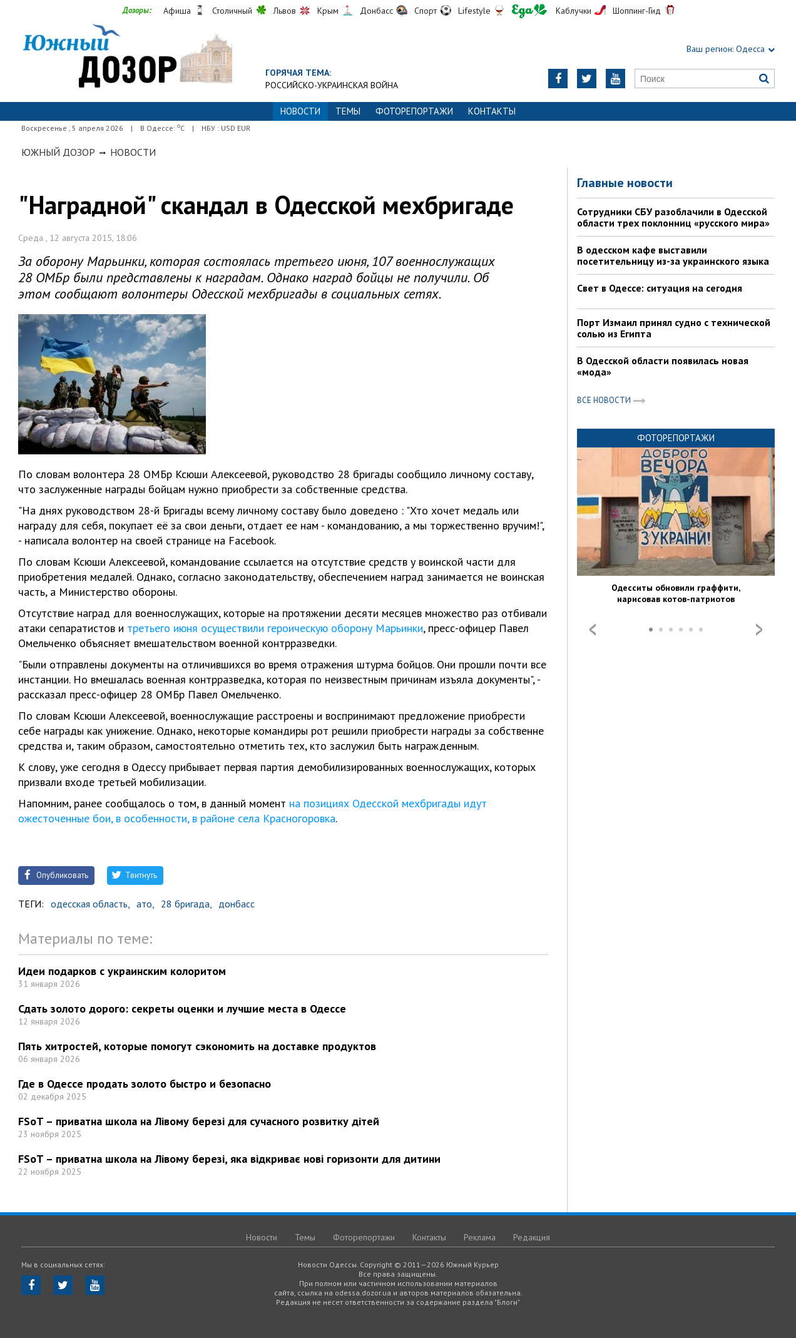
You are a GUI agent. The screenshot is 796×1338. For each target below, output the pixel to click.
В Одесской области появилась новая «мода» (662, 366)
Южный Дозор (58, 152)
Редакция (531, 1237)
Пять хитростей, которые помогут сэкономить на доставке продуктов (197, 1046)
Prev (592, 629)
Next (759, 629)
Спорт (425, 10)
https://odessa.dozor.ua (126, 57)
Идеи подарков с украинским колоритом (122, 971)
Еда (529, 11)
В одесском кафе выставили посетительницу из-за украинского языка (673, 255)
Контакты (492, 111)
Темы (347, 111)
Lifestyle (474, 10)
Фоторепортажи (414, 111)
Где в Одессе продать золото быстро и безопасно (144, 1083)
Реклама (480, 1237)
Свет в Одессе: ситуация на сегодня (659, 288)
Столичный (232, 10)
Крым (328, 10)
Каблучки (573, 10)
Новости (133, 152)
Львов (284, 10)
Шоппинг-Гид (637, 10)
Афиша (177, 10)
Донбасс (376, 10)
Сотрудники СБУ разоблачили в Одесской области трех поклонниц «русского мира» (673, 217)
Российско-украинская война (331, 85)
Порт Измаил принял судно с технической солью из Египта (673, 328)
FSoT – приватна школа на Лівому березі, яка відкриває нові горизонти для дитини (229, 1159)
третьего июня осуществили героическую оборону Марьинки (275, 628)
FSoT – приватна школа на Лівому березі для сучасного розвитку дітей (198, 1121)
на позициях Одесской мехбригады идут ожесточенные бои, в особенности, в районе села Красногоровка (252, 810)
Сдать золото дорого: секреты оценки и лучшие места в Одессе (182, 1008)
